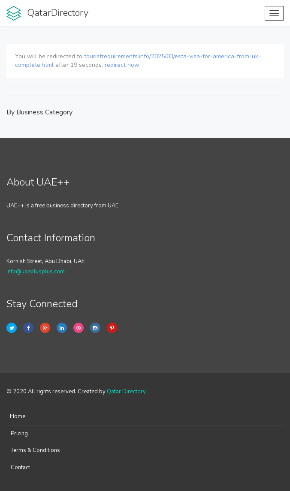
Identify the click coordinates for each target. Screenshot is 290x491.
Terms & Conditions (35, 450)
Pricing (19, 433)
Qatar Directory (126, 391)
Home (17, 416)
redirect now (122, 65)
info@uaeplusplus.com (35, 271)
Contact (20, 467)
